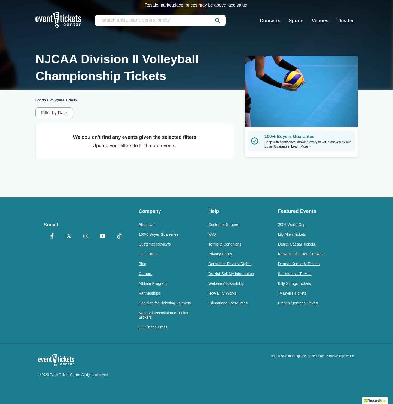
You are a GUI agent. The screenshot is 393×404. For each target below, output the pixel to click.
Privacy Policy (220, 254)
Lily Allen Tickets (292, 234)
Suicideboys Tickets (294, 273)
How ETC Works (222, 293)
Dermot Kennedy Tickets (299, 264)
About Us (146, 224)
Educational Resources (228, 303)
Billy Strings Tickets (294, 283)
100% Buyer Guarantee (158, 234)
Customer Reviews (155, 244)
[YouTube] (102, 236)
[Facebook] (52, 236)
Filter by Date (54, 112)
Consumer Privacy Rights (229, 264)
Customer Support (223, 224)
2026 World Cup (291, 224)
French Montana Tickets (298, 303)
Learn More (301, 146)
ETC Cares (148, 254)
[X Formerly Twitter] (69, 236)
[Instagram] (85, 236)
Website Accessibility (226, 283)
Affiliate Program (153, 283)
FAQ (212, 234)
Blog (142, 264)
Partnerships (149, 293)
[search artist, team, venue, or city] (160, 20)
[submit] (217, 20)
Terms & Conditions (224, 244)
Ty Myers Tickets (292, 293)
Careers (145, 273)
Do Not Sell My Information (231, 273)
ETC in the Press (153, 327)
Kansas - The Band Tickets (300, 254)
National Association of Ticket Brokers (163, 315)
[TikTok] (119, 236)
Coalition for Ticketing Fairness (165, 303)
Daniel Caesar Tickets (296, 244)
